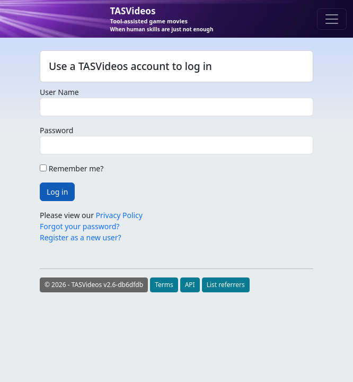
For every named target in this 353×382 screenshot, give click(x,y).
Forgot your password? (79, 226)
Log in (57, 192)
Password (56, 130)
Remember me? (71, 168)
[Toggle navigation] (332, 19)
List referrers (226, 284)
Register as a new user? (80, 237)
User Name (59, 92)
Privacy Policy (119, 215)
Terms (164, 284)
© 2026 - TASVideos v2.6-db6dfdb (94, 284)
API (190, 284)
